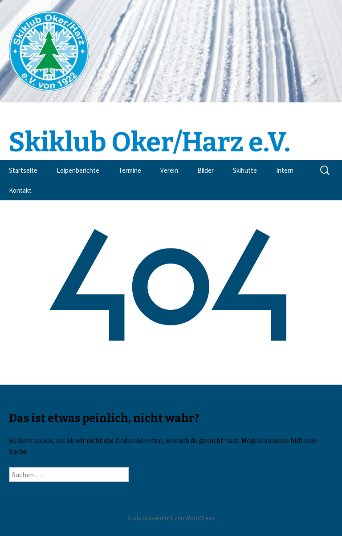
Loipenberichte (78, 170)
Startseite (23, 170)
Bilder (205, 170)
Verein (169, 170)
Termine (129, 170)
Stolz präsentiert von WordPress (171, 518)
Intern (284, 170)
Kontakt (20, 190)
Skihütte (245, 170)
